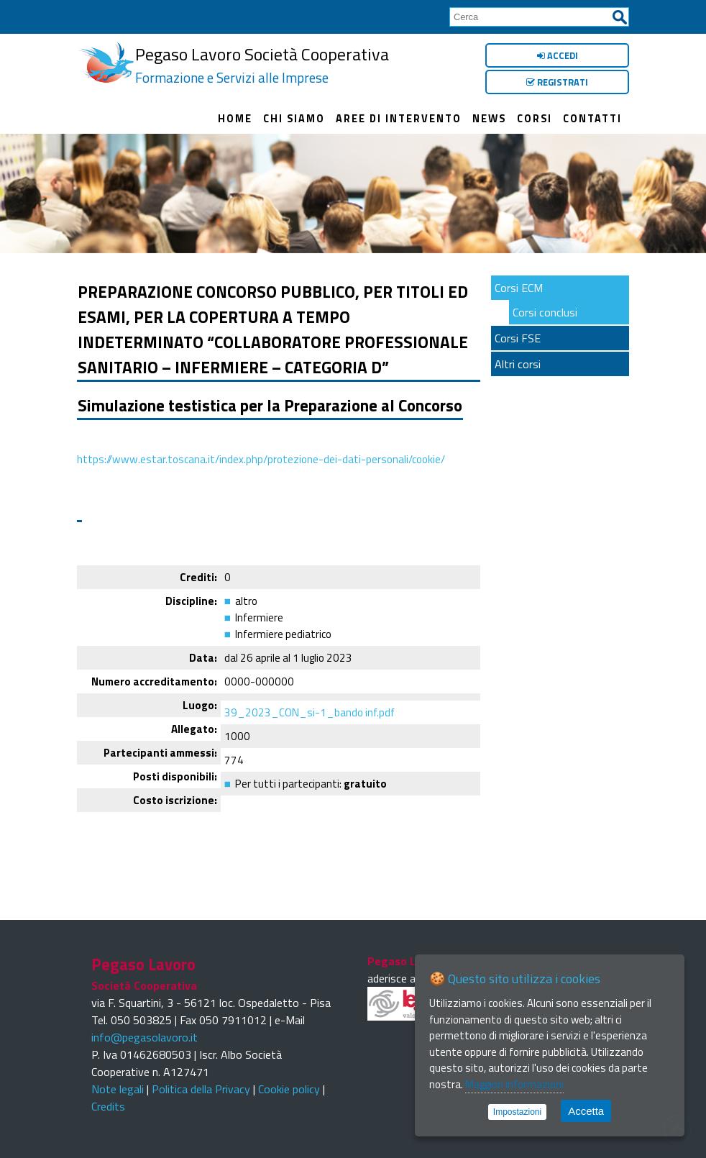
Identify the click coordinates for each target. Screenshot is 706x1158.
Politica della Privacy (201, 1081)
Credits (108, 1099)
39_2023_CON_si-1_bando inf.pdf (309, 705)
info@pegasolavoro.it (144, 1030)
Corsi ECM (519, 280)
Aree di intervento (399, 115)
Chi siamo (294, 115)
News (489, 115)
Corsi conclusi (545, 305)
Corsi (534, 115)
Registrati (557, 82)
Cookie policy (289, 1081)
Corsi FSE (518, 330)
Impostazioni (517, 1112)
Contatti (592, 115)
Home (235, 115)
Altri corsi (518, 356)
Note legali (117, 1081)
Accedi (557, 55)
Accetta (586, 1111)
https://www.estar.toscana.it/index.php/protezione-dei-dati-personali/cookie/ (261, 452)
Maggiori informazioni (514, 1084)
